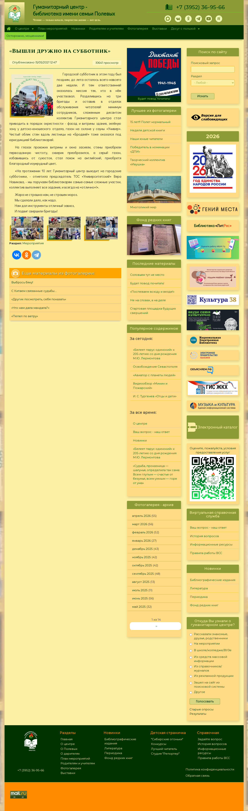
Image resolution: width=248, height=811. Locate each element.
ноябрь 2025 (141, 557)
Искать (202, 96)
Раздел (196, 76)
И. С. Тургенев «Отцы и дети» (154, 396)
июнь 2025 (140, 598)
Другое (197, 692)
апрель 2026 (141, 516)
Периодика (199, 597)
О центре (23, 29)
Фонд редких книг (204, 605)
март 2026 (139, 524)
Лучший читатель (164, 749)
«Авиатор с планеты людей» (154, 375)
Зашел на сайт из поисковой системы (207, 684)
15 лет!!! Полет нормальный (150, 122)
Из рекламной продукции (211, 676)
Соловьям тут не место (147, 275)
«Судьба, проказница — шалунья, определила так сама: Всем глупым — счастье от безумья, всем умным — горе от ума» (156, 474)
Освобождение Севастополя (155, 366)
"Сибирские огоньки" (167, 739)
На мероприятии (205, 644)
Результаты (198, 714)
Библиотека (212, 225)
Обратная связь (197, 775)
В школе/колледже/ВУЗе (210, 651)
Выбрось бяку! (22, 282)
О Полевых (69, 749)
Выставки (159, 28)
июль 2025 (140, 590)
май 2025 (139, 606)
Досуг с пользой (184, 29)
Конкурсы (158, 744)
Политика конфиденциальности (210, 769)
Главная (9, 28)
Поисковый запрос (205, 63)
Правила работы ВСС (206, 553)
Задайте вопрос (210, 739)
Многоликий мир (143, 207)
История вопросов (204, 536)
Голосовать (205, 701)
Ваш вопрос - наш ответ (151, 432)
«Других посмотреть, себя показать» (38, 299)
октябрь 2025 (142, 565)
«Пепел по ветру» (24, 316)
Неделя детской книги (147, 130)
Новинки (78, 28)
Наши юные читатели (146, 139)
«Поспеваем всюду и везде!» (152, 291)
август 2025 (141, 582)
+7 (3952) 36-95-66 (200, 7)
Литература (199, 588)
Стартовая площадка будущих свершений (153, 311)
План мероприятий (52, 28)
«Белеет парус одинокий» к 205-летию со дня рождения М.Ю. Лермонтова (154, 354)
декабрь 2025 (142, 549)
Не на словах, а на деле (148, 300)
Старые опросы (201, 709)
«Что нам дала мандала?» (30, 308)
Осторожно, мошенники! (25, 36)
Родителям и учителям (106, 28)
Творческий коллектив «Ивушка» (147, 162)
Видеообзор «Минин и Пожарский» (150, 386)
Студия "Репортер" (165, 753)
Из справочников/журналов (206, 668)
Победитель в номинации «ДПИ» (149, 149)
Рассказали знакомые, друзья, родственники (209, 636)
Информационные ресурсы (211, 544)
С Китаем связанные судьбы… (34, 291)
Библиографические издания (212, 580)
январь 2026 (141, 540)
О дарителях (70, 753)
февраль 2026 (142, 532)
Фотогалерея (138, 28)
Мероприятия (33, 243)
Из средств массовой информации (208, 659)
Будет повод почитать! (154, 98)
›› (156, 626)
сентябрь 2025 (143, 573)
